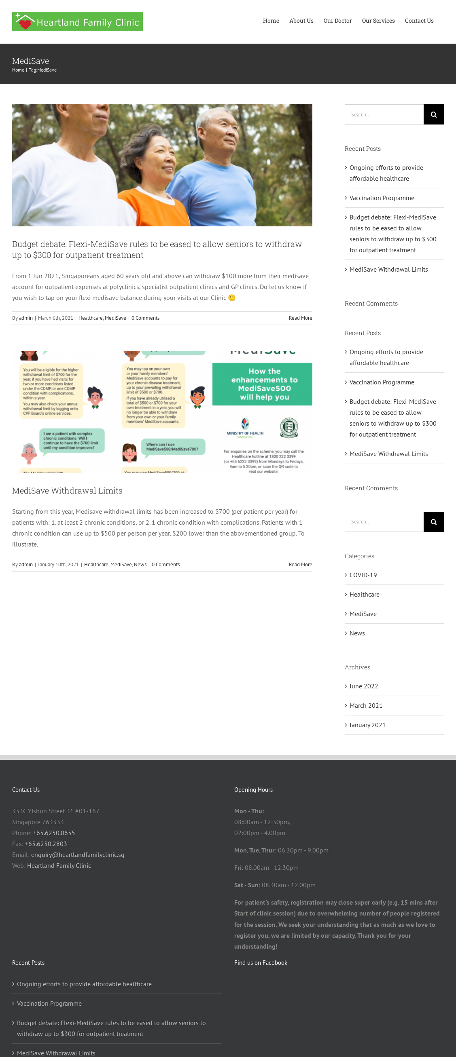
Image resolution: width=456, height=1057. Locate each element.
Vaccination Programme (382, 198)
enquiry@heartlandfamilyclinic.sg (78, 854)
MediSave (115, 317)
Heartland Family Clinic (59, 865)
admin (26, 317)
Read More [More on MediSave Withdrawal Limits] (300, 564)
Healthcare (90, 317)
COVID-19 (363, 575)
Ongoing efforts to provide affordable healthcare (84, 984)
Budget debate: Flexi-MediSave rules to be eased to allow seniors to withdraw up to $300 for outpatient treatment (111, 1028)
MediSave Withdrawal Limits (67, 490)
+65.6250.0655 (54, 833)
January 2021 (368, 725)
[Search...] (384, 114)
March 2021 (366, 705)
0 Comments (145, 317)
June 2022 (364, 686)
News (140, 564)
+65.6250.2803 (46, 844)
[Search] (434, 114)
